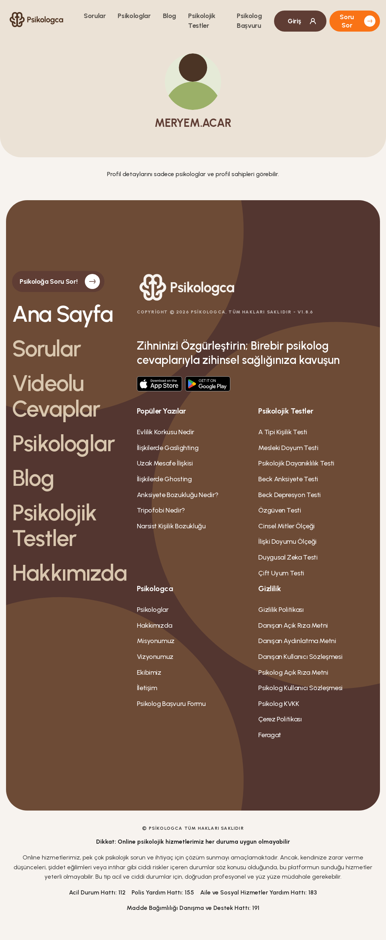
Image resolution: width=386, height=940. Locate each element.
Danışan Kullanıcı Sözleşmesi (300, 657)
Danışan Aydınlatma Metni (297, 641)
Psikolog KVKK (278, 704)
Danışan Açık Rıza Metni (293, 625)
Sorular (95, 16)
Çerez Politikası (280, 719)
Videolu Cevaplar (56, 395)
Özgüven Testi (279, 510)
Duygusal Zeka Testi (287, 557)
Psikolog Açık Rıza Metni (293, 672)
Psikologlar (134, 16)
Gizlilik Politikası (280, 609)
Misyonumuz (156, 641)
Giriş (302, 21)
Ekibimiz (149, 672)
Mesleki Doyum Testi (288, 448)
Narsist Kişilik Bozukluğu (171, 526)
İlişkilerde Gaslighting (168, 448)
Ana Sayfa (62, 314)
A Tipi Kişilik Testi (282, 432)
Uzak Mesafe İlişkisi (165, 463)
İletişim (147, 688)
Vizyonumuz (155, 657)
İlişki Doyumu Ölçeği (287, 541)
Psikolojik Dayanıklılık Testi (296, 463)
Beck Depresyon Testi (289, 495)
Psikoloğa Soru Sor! (60, 281)
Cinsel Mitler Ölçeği (286, 526)
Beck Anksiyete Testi (288, 479)
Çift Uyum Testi (281, 573)
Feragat (269, 735)
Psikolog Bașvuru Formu (171, 704)
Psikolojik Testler (54, 525)
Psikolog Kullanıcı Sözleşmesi (300, 688)
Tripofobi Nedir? (161, 510)
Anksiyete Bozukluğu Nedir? (178, 495)
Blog (169, 16)
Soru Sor (357, 21)
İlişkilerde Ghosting (164, 479)
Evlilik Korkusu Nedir (165, 432)
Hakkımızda (68, 573)
